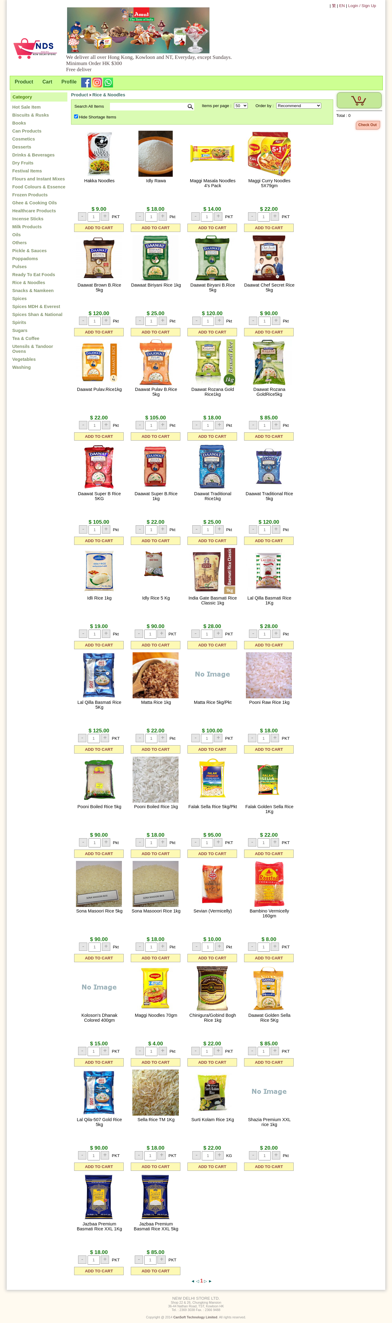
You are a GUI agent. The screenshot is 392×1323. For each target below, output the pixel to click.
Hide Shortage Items (97, 117)
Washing (21, 367)
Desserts (21, 147)
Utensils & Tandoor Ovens (32, 349)
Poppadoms (25, 258)
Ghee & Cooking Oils (34, 202)
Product (24, 81)
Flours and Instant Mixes (38, 178)
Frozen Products (30, 194)
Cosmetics (23, 139)
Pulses (19, 266)
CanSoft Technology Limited (195, 1317)
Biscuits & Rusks (30, 115)
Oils (16, 234)
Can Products (26, 131)
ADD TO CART (99, 228)
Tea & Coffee (26, 338)
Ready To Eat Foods (33, 274)
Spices (19, 298)
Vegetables (24, 359)
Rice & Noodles (28, 282)
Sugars (20, 330)
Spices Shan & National (37, 314)
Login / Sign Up (362, 5)
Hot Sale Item (26, 107)
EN (342, 5)
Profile (69, 81)
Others (19, 242)
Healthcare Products (34, 210)
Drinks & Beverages (33, 154)
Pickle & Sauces (29, 250)
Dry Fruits (22, 162)
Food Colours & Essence (38, 186)
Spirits (19, 322)
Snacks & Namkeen (33, 290)
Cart (47, 81)
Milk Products (27, 226)
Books (19, 123)
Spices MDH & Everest (36, 306)
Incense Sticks (27, 218)
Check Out (367, 125)
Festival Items (27, 170)
